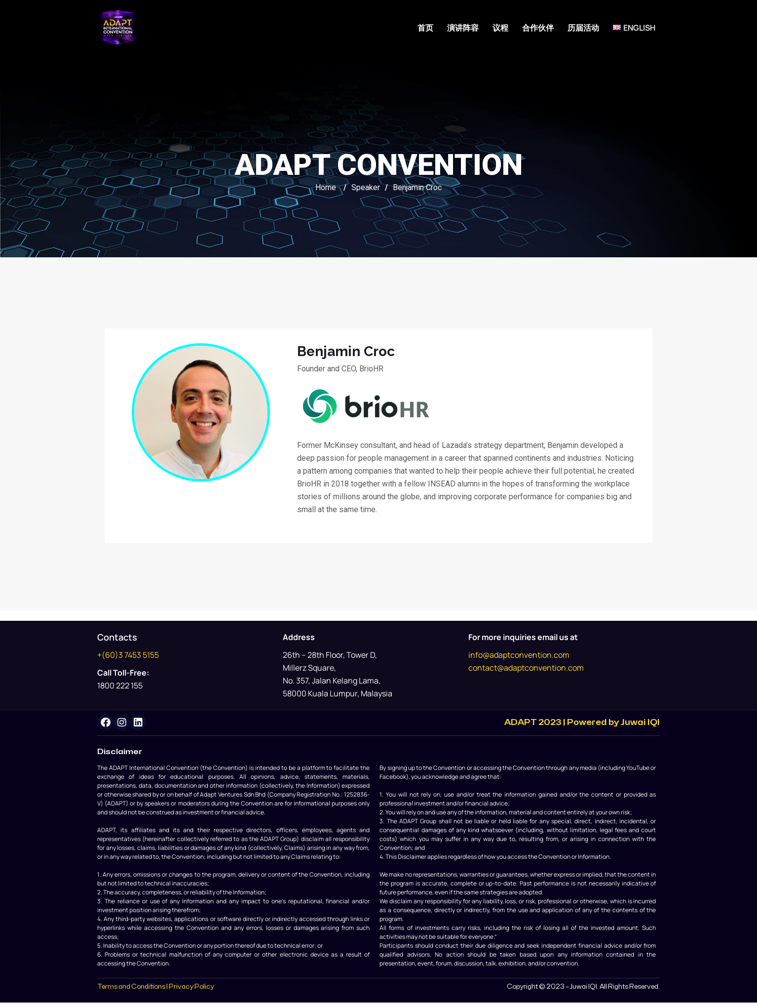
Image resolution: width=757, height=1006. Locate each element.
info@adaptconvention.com (518, 654)
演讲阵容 (463, 27)
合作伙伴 (538, 27)
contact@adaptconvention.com (526, 667)
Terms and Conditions (131, 990)
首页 (425, 27)
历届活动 (583, 27)
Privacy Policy (191, 990)
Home (325, 187)
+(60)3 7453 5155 (128, 654)
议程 (500, 27)
